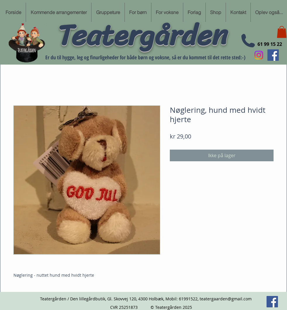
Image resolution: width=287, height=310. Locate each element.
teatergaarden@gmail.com (226, 299)
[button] (282, 32)
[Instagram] (258, 55)
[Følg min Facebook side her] (273, 55)
